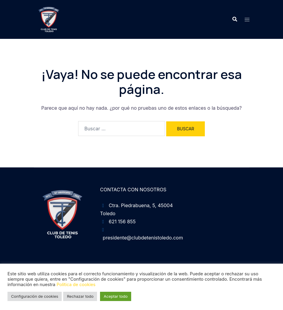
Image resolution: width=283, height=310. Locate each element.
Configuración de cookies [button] (34, 296)
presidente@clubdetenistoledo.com (143, 238)
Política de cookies (76, 284)
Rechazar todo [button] (80, 296)
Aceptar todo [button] (116, 296)
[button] (234, 19)
